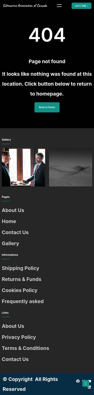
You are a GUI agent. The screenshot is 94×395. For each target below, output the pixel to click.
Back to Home (47, 107)
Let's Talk (80, 5)
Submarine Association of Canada (25, 5)
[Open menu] (59, 5)
